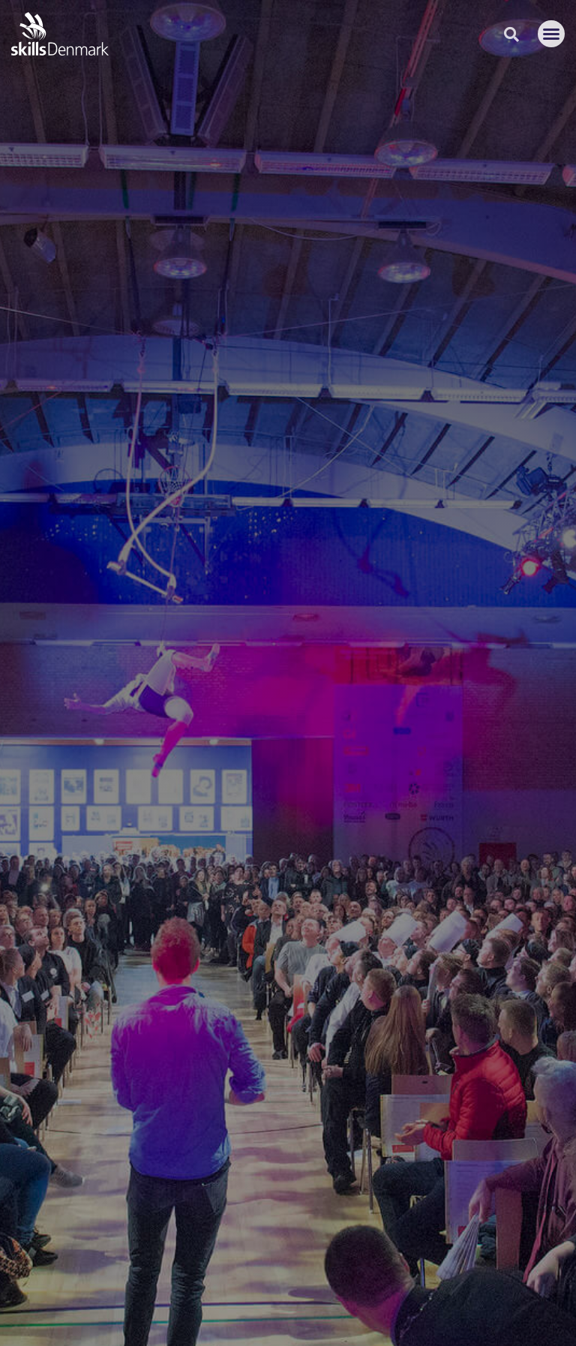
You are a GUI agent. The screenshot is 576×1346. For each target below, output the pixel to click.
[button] (551, 33)
